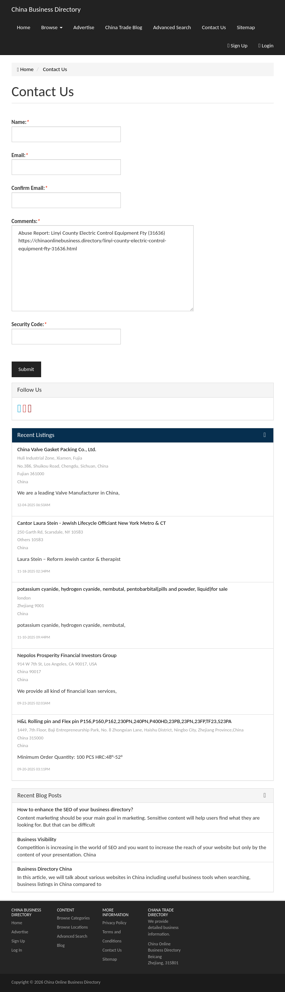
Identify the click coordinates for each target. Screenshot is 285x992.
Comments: (26, 221)
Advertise (84, 27)
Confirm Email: (30, 188)
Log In (17, 950)
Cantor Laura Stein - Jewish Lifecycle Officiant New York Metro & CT (91, 523)
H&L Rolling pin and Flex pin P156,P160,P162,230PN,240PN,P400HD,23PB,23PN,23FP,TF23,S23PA (124, 721)
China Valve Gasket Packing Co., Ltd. (56, 449)
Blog (61, 945)
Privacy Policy (115, 922)
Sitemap (246, 27)
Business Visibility (36, 839)
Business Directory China (44, 869)
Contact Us (214, 27)
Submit (26, 369)
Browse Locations (72, 927)
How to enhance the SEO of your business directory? (75, 809)
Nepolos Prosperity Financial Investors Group (67, 655)
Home (24, 27)
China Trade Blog (123, 27)
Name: (20, 122)
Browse (51, 27)
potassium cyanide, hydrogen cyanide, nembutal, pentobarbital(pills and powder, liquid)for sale (122, 589)
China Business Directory (46, 9)
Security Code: (29, 324)
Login (265, 45)
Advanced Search (172, 27)
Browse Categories (73, 918)
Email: (20, 155)
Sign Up (237, 45)
